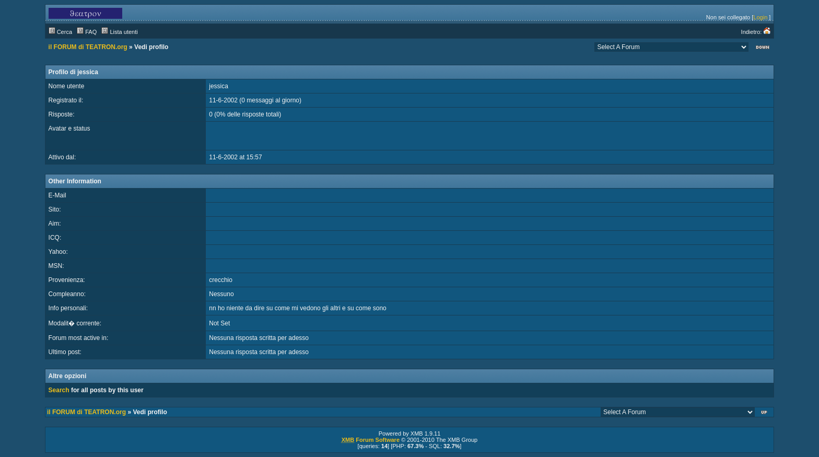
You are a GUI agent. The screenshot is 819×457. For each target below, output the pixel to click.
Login (760, 17)
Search (59, 390)
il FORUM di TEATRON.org (88, 47)
